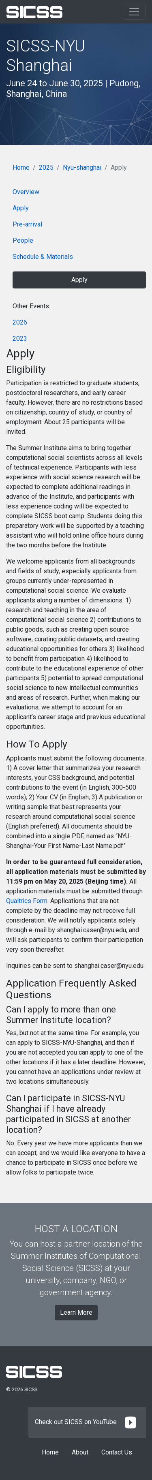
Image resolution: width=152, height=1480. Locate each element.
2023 (20, 338)
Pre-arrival (27, 224)
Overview (26, 192)
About (80, 1452)
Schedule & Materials (43, 257)
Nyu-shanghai (82, 167)
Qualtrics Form (26, 901)
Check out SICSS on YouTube (87, 1422)
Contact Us (116, 1452)
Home (21, 167)
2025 (46, 167)
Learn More (76, 1312)
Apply (21, 208)
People (23, 240)
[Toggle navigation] (134, 12)
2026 (20, 322)
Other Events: (31, 306)
